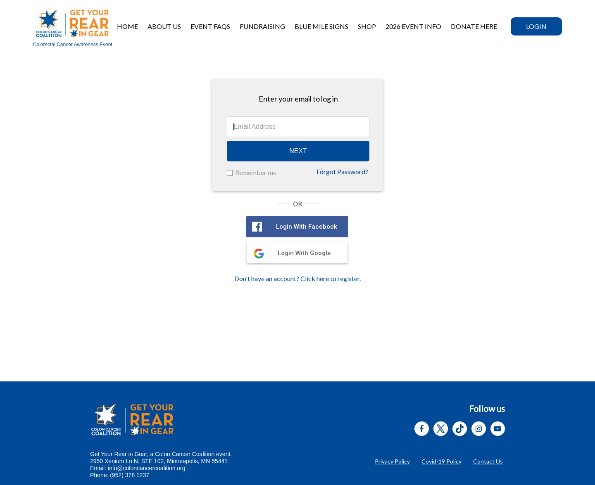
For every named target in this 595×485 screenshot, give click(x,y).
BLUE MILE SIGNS (321, 26)
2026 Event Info (413, 26)
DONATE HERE (474, 26)
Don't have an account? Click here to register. (297, 278)
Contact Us (488, 461)
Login (536, 26)
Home (127, 26)
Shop (367, 26)
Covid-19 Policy (441, 461)
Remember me (255, 172)
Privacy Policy (392, 461)
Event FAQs (210, 26)
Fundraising (262, 26)
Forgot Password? (342, 171)
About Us (164, 26)
